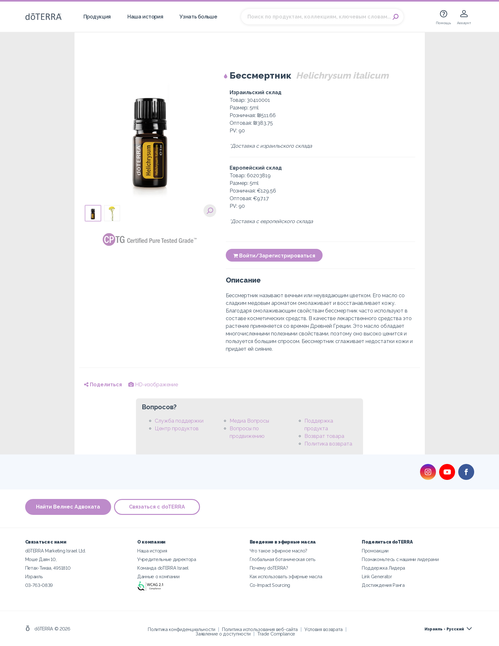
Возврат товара (324, 436)
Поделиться (103, 385)
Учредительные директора (166, 559)
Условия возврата (323, 629)
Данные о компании (158, 576)
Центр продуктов (177, 428)
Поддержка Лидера (383, 568)
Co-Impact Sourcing (270, 585)
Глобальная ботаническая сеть (283, 559)
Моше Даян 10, (41, 559)
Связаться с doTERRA (157, 507)
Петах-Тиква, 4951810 (48, 568)
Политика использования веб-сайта (260, 629)
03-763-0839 (39, 585)
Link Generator (377, 576)
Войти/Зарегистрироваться (274, 256)
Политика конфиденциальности (181, 629)
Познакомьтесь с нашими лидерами (400, 559)
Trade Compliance (276, 633)
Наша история (145, 17)
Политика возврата (328, 444)
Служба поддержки (179, 421)
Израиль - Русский (444, 629)
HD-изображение (153, 385)
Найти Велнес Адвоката (68, 507)
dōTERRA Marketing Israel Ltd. (55, 550)
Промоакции (375, 550)
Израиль (34, 576)
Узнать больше (198, 17)
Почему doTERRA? (269, 568)
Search (395, 17)
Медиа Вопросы (249, 421)
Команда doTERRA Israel (163, 568)
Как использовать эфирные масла (286, 576)
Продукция (97, 17)
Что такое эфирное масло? (279, 550)
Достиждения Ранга (383, 585)
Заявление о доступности (223, 633)
